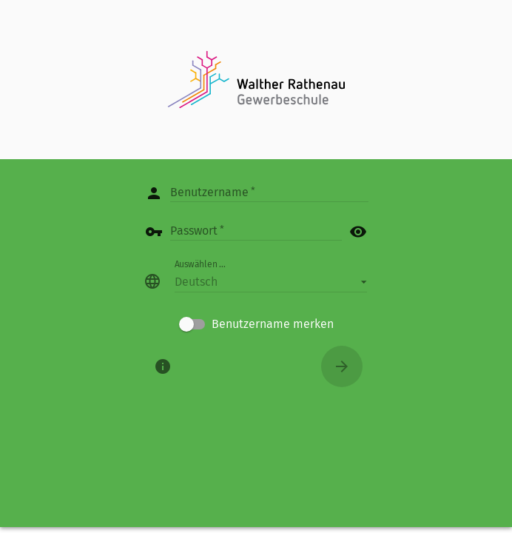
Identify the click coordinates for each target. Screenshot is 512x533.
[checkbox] (256, 324)
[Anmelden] (342, 366)
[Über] (163, 366)
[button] (271, 281)
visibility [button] (358, 232)
